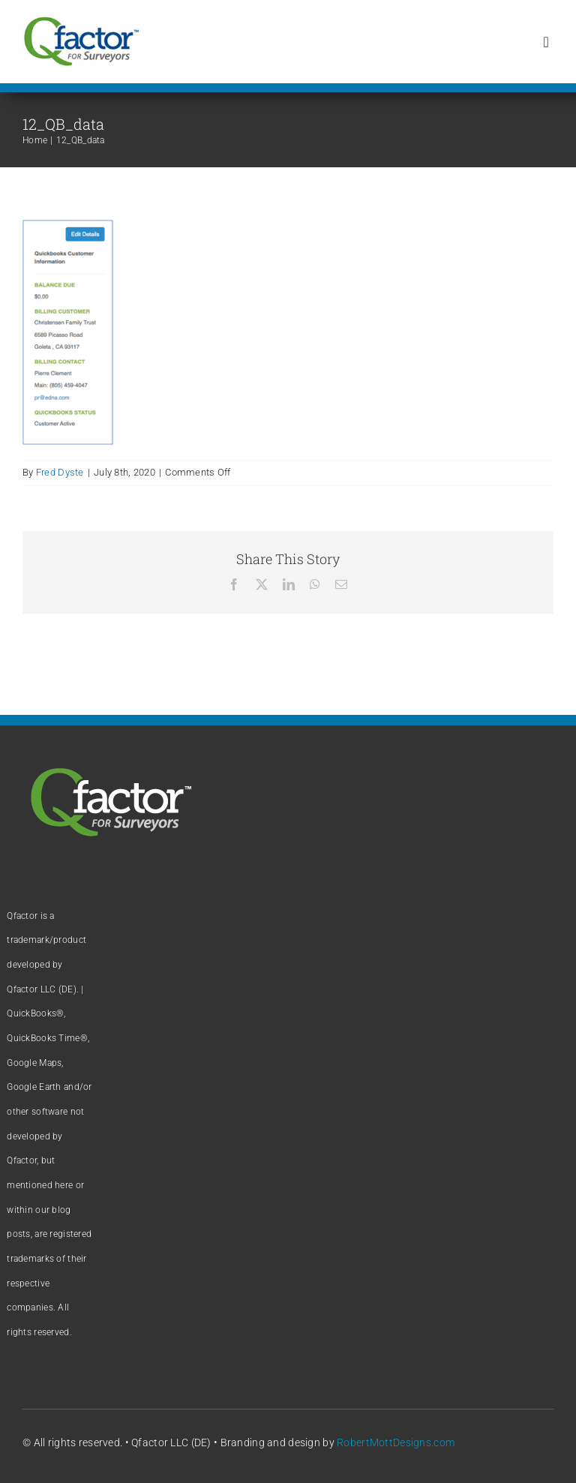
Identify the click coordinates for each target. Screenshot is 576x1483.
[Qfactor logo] (81, 22)
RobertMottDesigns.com (395, 1442)
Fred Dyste (60, 472)
